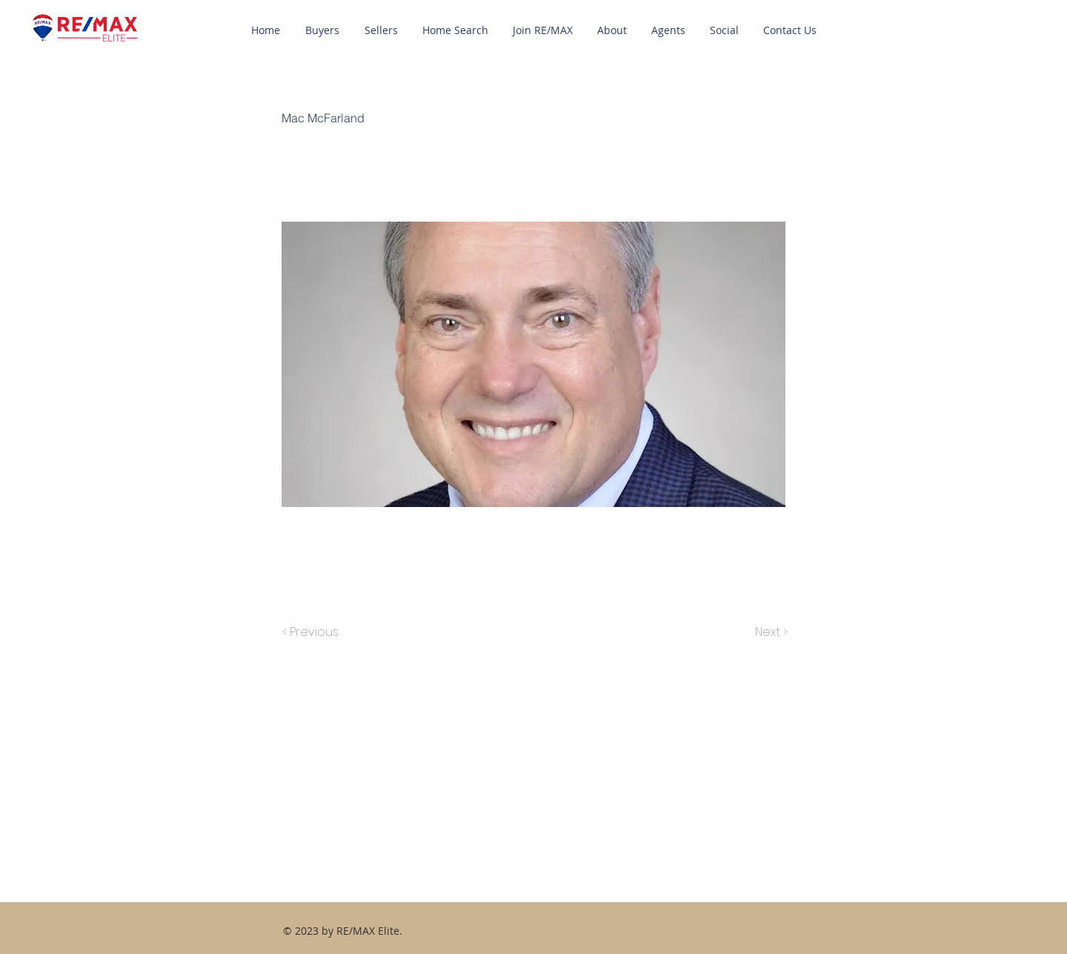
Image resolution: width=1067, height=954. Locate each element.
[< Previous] (312, 632)
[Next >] (770, 632)
